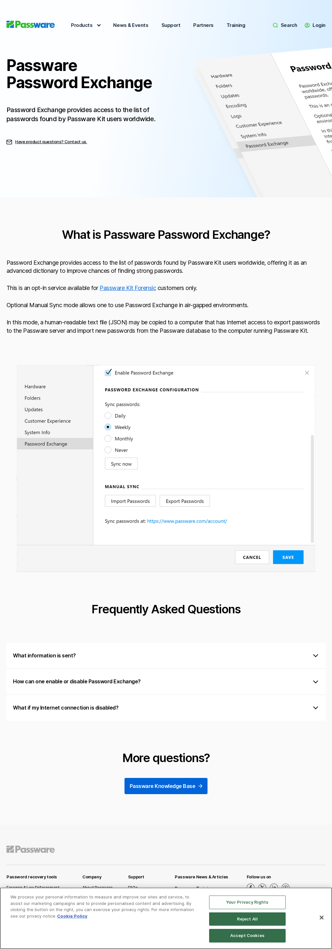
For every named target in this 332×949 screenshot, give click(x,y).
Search (285, 25)
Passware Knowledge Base (166, 786)
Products (81, 25)
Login (315, 25)
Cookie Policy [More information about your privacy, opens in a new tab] (72, 916)
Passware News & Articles (201, 876)
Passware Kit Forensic (128, 287)
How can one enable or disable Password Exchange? (77, 681)
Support (171, 25)
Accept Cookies (247, 935)
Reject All (247, 918)
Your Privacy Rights (247, 902)
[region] (166, 918)
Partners (203, 25)
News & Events (130, 25)
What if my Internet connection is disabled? (65, 707)
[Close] (321, 917)
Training (236, 25)
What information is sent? (44, 655)
